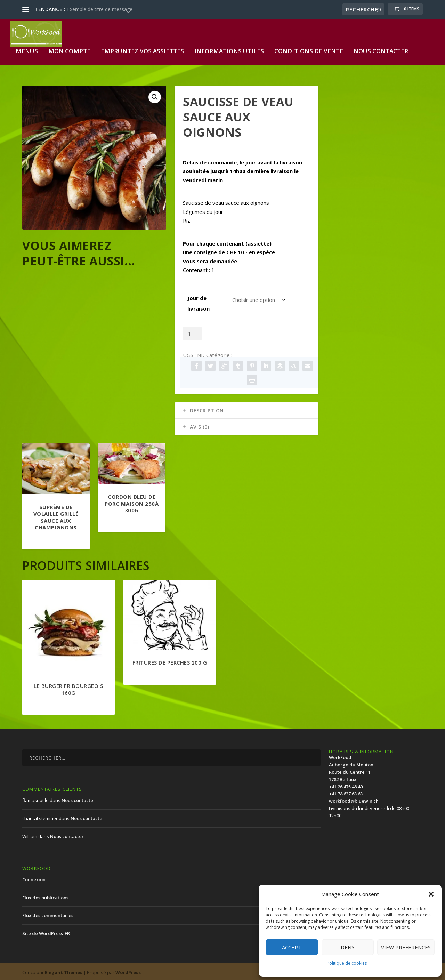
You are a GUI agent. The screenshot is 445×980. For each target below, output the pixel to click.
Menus (27, 50)
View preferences (406, 947)
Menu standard (253, 353)
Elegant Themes (63, 970)
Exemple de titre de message (99, 9)
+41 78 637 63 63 (346, 792)
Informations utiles (229, 50)
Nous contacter (381, 50)
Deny (348, 947)
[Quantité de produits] (192, 332)
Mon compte (69, 50)
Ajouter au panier (236, 332)
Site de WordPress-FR (46, 932)
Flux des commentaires (47, 914)
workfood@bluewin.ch (354, 799)
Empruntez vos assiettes (142, 50)
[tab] (246, 409)
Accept (291, 947)
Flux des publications (45, 896)
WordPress (128, 970)
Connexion (34, 878)
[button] (431, 894)
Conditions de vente (308, 50)
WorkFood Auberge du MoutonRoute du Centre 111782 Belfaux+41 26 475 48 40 (351, 770)
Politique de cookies (347, 963)
